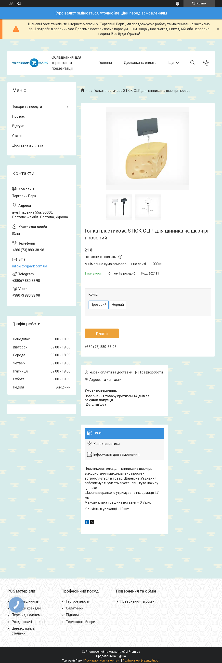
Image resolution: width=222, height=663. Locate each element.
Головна (105, 63)
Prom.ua (134, 651)
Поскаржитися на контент (102, 660)
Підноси (72, 615)
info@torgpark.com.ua (29, 266)
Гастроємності (77, 601)
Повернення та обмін (137, 601)
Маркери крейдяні (26, 608)
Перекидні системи (27, 615)
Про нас (18, 116)
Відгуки (18, 126)
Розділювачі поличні (28, 622)
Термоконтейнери (80, 622)
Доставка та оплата (140, 63)
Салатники (74, 608)
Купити (102, 333)
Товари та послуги (27, 107)
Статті (17, 136)
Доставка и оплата (27, 145)
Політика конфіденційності (141, 660)
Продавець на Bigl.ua (111, 656)
